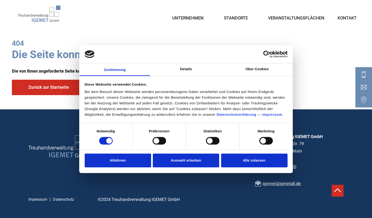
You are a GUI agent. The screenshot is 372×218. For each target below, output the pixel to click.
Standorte (236, 17)
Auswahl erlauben (186, 160)
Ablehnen (118, 160)
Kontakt (347, 17)
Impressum (272, 115)
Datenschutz (63, 199)
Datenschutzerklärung (236, 115)
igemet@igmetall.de (282, 183)
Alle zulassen (254, 160)
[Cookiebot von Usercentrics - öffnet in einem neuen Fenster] (267, 54)
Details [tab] (186, 69)
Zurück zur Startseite (48, 87)
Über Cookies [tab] (257, 69)
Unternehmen (188, 17)
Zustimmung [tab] (115, 70)
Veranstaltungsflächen (296, 17)
